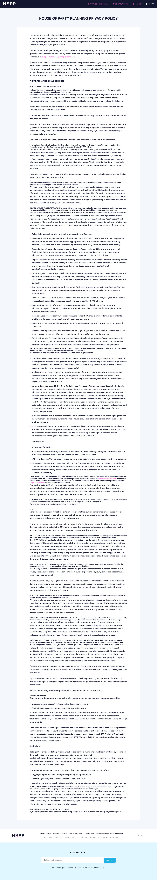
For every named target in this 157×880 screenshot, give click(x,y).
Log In (150, 4)
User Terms (48, 837)
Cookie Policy (58, 837)
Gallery (137, 4)
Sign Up (109, 860)
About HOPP (89, 834)
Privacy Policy (70, 837)
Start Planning (120, 4)
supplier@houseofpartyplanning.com (59, 57)
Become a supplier (60, 834)
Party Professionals (98, 4)
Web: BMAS (93, 837)
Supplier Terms (82, 837)
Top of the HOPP (76, 834)
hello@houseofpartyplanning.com (109, 834)
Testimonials (45, 834)
